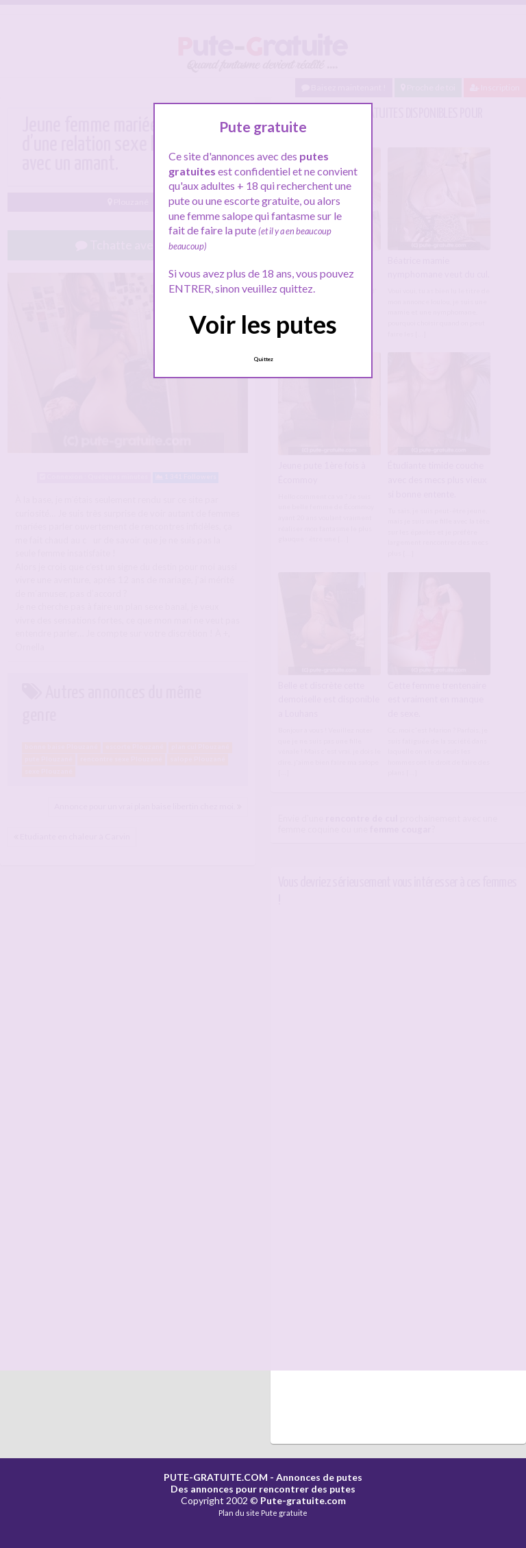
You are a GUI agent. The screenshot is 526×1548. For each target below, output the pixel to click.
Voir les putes (263, 324)
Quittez (263, 359)
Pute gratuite (284, 1512)
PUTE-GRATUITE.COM (216, 1477)
